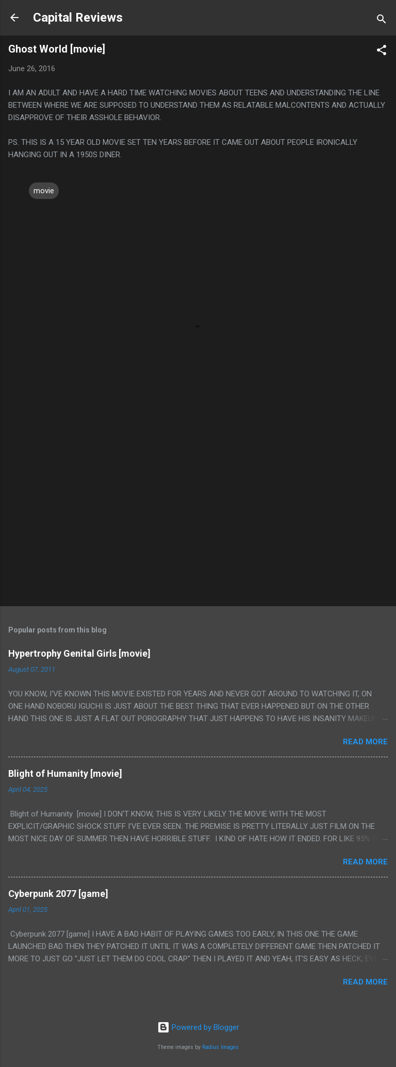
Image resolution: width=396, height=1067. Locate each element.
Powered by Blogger (198, 1027)
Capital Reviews (78, 17)
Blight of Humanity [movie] (65, 773)
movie (44, 190)
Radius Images (220, 1047)
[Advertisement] (198, 517)
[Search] (381, 21)
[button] (381, 52)
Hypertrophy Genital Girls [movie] (79, 653)
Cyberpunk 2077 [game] (58, 893)
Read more (365, 741)
